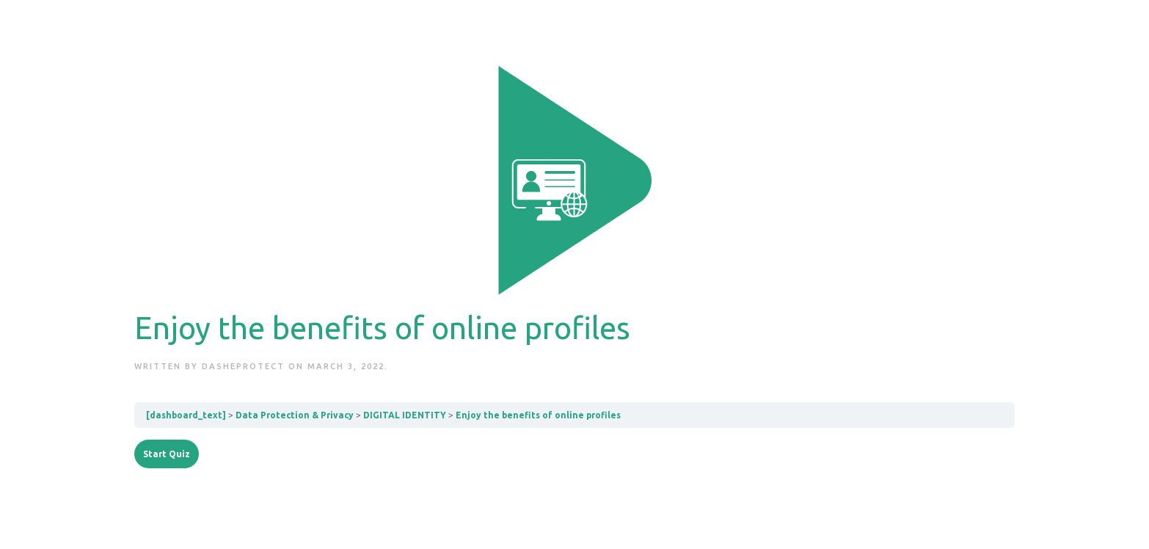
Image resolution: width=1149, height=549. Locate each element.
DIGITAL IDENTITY (404, 415)
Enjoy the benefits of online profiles (538, 415)
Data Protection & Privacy (295, 415)
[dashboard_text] (186, 415)
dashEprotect (243, 366)
